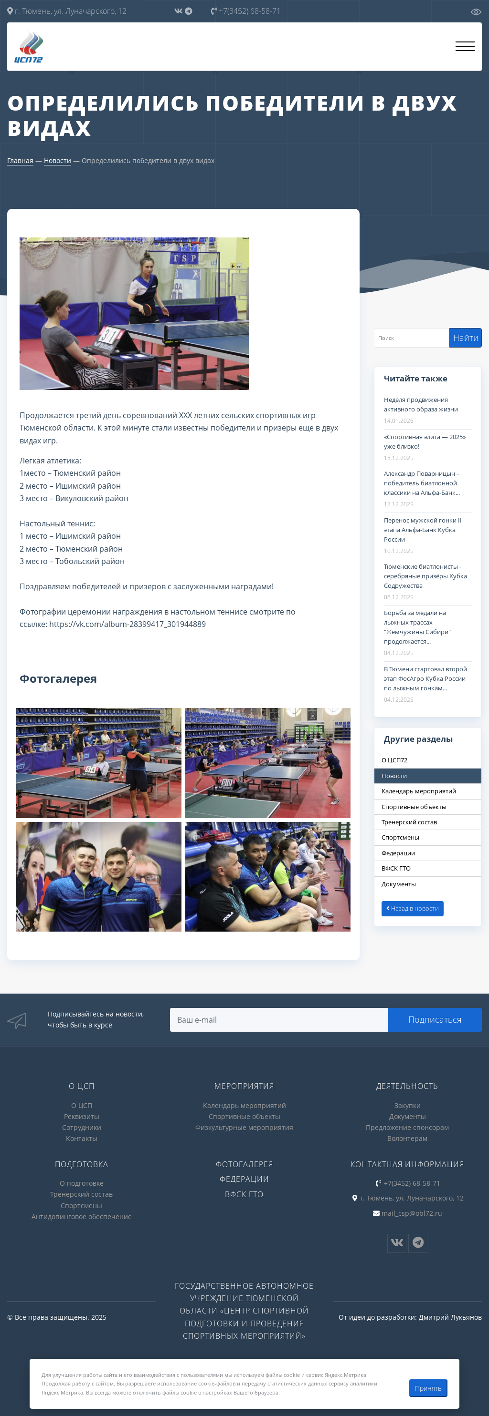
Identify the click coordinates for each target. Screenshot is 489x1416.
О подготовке (82, 1183)
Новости (57, 160)
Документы (407, 1116)
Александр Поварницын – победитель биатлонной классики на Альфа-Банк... (422, 483)
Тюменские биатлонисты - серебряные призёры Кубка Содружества (425, 576)
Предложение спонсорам (407, 1127)
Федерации (244, 1179)
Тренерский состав (81, 1194)
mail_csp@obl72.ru (412, 1213)
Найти (465, 337)
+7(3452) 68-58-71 (246, 11)
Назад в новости (412, 908)
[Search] (411, 338)
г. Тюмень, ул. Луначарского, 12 (67, 11)
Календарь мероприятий (244, 1105)
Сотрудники (81, 1127)
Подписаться (435, 1019)
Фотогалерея (244, 1164)
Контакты (81, 1138)
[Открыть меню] (465, 46)
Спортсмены (81, 1205)
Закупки (407, 1105)
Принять (428, 1388)
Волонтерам (407, 1138)
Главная (20, 160)
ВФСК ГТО (244, 1194)
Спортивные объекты (244, 1116)
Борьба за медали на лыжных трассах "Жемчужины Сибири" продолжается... (417, 627)
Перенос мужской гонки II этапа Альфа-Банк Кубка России (423, 530)
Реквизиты (81, 1116)
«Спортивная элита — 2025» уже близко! (425, 441)
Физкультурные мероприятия (244, 1127)
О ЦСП (81, 1105)
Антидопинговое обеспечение (82, 1216)
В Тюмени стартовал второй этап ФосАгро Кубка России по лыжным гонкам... (425, 678)
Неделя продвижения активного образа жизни (421, 404)
